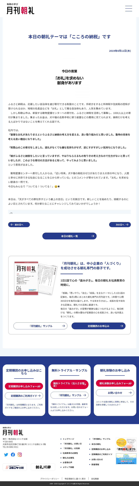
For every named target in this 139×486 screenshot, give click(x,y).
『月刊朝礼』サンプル (40, 326)
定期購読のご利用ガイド (24, 395)
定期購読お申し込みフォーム (24, 386)
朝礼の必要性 (68, 458)
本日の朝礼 (96, 444)
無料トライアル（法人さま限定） (68, 384)
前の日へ (19, 224)
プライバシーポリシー (49, 478)
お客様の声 (67, 462)
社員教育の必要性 (70, 453)
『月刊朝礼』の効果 (71, 448)
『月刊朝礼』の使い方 (72, 443)
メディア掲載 (68, 467)
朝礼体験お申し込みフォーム (115, 383)
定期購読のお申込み (98, 326)
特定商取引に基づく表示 (75, 478)
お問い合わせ (115, 392)
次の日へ (120, 224)
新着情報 (95, 464)
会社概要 (95, 478)
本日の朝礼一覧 (69, 236)
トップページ (68, 439)
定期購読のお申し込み (100, 449)
